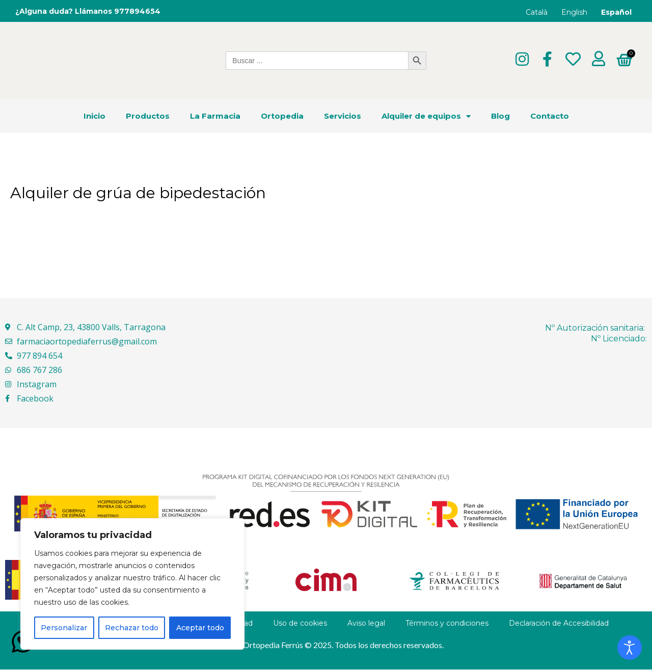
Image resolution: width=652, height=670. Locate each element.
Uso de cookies (300, 623)
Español (616, 12)
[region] (132, 584)
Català (537, 12)
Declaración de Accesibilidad (559, 623)
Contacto (549, 116)
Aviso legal (366, 623)
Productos (148, 116)
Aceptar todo (200, 627)
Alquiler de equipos (426, 116)
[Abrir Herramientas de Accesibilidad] (629, 647)
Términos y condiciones (446, 623)
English (574, 12)
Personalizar (64, 627)
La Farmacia (215, 116)
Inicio (94, 116)
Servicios (342, 116)
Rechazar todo (131, 627)
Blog (500, 116)
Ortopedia (282, 116)
